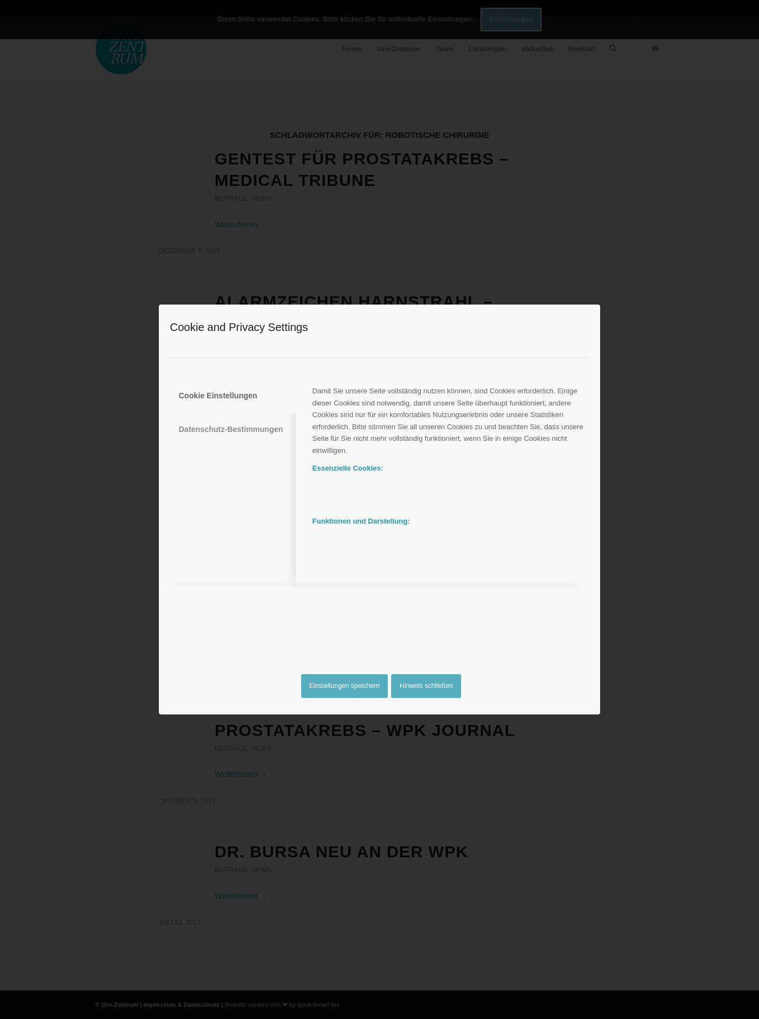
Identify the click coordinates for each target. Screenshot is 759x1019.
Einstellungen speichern (344, 686)
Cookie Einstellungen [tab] (218, 395)
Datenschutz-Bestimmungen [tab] (231, 429)
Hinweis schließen (426, 686)
